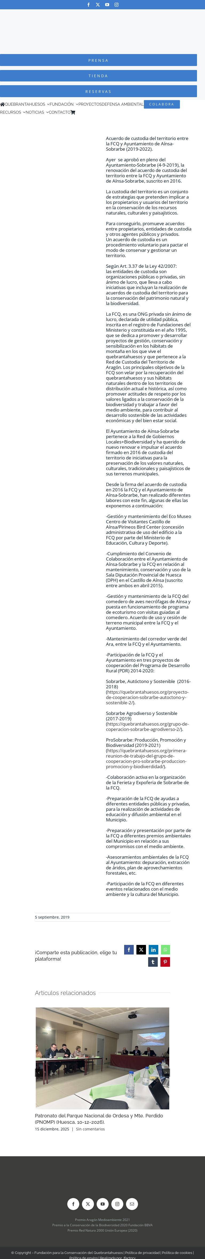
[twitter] (98, 5)
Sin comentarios (90, 1129)
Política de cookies (177, 1253)
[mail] (132, 1204)
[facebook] (88, 5)
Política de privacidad (142, 1253)
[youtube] (107, 5)
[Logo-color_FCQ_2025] (102, 14)
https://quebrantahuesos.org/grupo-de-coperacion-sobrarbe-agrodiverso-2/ (147, 726)
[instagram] (117, 5)
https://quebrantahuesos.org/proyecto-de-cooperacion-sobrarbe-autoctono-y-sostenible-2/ (147, 697)
